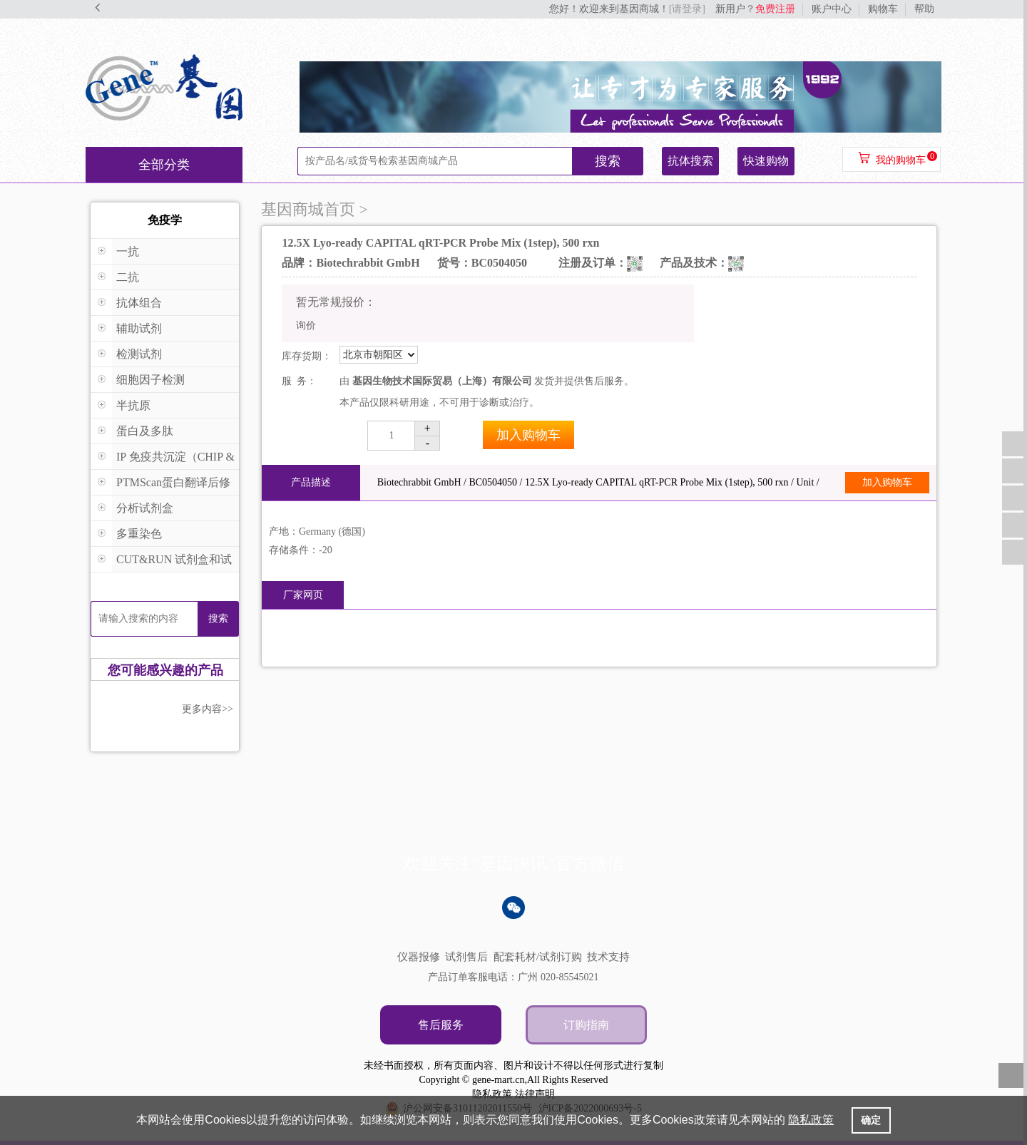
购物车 (883, 9)
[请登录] (687, 9)
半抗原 (133, 405)
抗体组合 (139, 303)
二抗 (127, 277)
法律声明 (535, 1094)
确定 (871, 1120)
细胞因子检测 (150, 380)
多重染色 (139, 534)
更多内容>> (207, 709)
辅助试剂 (139, 328)
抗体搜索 (690, 161)
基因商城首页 (308, 209)
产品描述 (311, 482)
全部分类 (164, 165)
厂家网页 (303, 595)
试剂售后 (466, 956)
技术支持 (608, 956)
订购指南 (586, 1025)
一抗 (127, 251)
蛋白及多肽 (144, 431)
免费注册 (775, 9)
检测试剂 (139, 354)
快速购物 (766, 161)
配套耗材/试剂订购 (538, 956)
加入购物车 (528, 435)
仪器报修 (418, 956)
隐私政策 (492, 1094)
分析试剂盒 (144, 508)
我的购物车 (901, 160)
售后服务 (441, 1025)
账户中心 (832, 9)
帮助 (924, 9)
